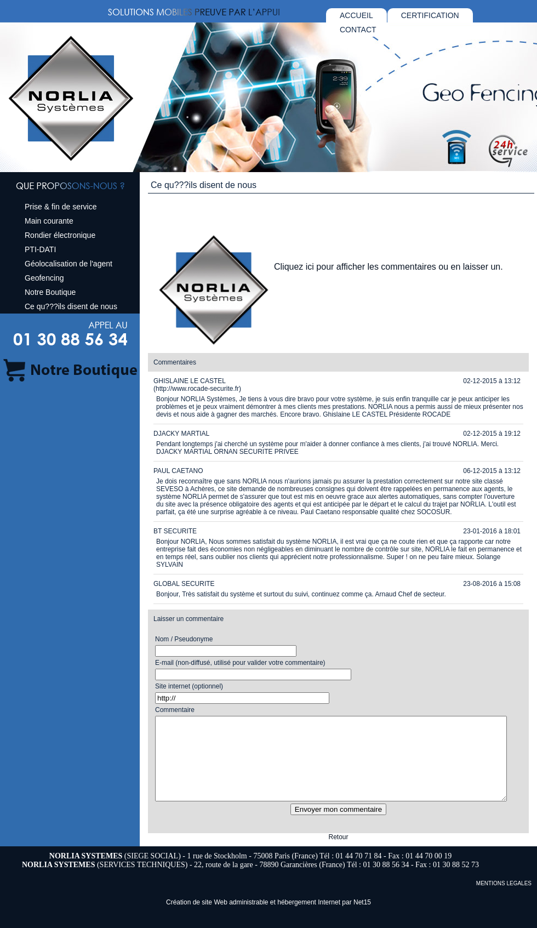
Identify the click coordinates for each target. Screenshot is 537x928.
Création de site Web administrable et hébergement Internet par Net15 (268, 919)
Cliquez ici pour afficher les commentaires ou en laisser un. (388, 266)
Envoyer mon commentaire (338, 826)
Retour (338, 853)
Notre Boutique (50, 292)
